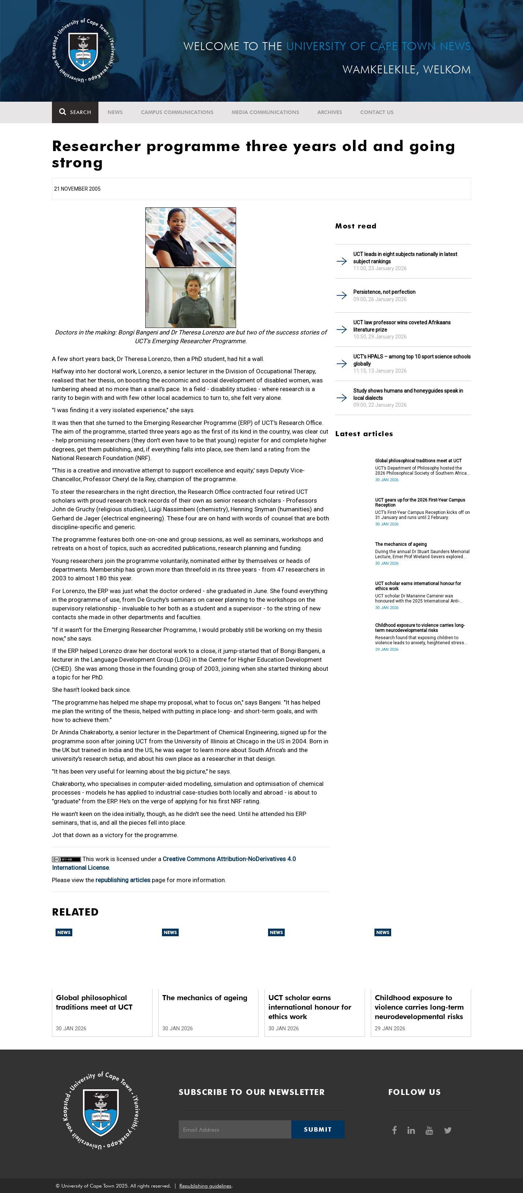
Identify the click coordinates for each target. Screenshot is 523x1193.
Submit (318, 1129)
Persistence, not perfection (384, 292)
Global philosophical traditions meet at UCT (418, 460)
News (115, 112)
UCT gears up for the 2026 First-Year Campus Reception (420, 503)
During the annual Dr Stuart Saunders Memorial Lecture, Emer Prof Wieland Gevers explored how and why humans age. (422, 554)
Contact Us (377, 112)
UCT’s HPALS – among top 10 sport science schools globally (412, 360)
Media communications (265, 112)
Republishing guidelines (205, 1186)
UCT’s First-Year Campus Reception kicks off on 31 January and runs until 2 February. (422, 515)
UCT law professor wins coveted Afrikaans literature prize (402, 326)
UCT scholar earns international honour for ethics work (418, 586)
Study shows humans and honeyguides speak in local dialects (408, 394)
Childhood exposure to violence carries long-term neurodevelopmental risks (420, 628)
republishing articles (123, 880)
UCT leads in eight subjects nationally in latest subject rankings (405, 257)
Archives (329, 112)
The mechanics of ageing (401, 544)
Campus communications (177, 112)
